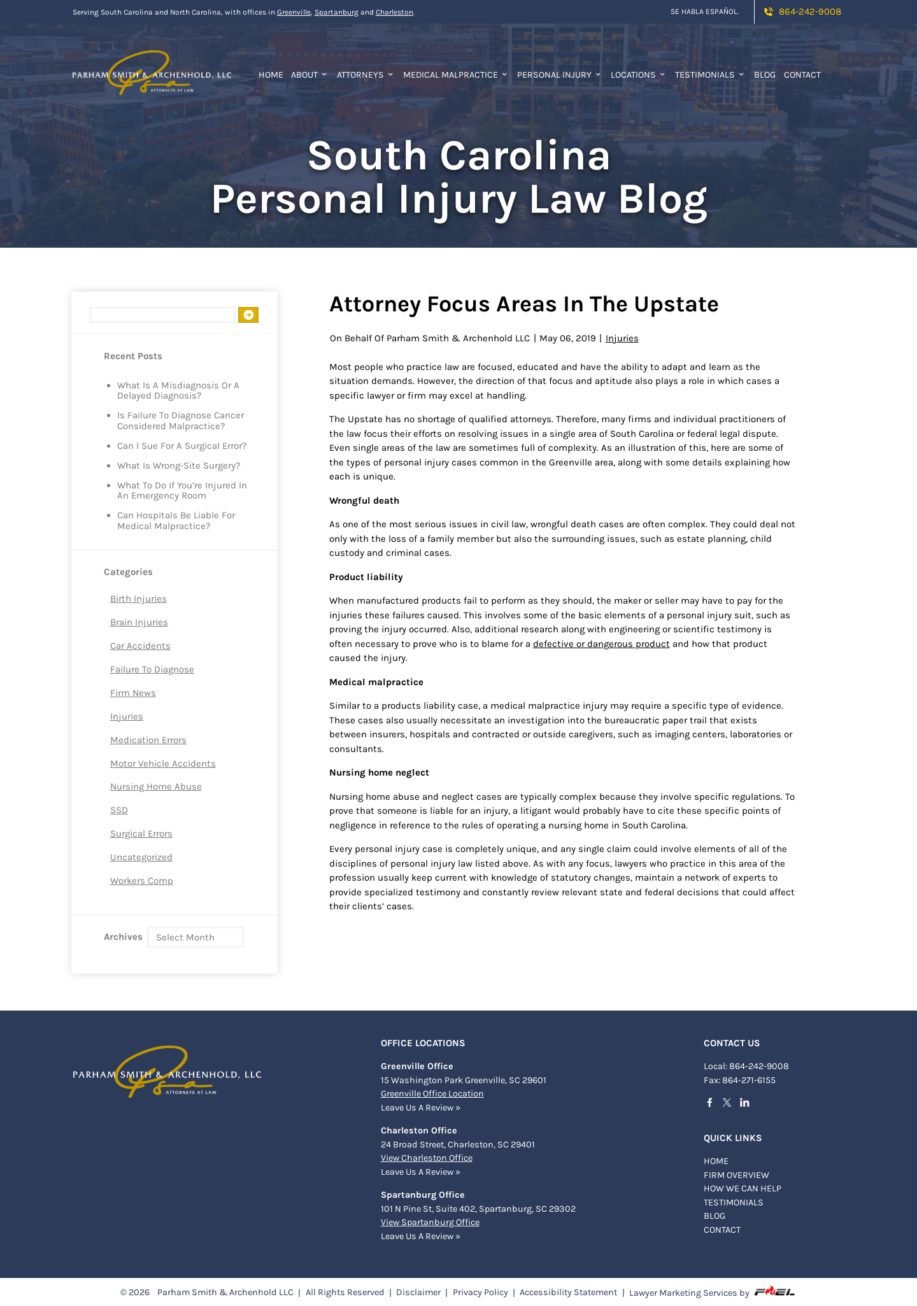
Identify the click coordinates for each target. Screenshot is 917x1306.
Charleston (394, 12)
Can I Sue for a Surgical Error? (181, 446)
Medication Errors (148, 740)
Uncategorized (141, 857)
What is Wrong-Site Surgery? (178, 465)
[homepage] (152, 65)
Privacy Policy (480, 1291)
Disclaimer (418, 1291)
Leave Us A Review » (420, 1106)
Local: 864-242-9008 (746, 1065)
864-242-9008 (802, 11)
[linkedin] (748, 1103)
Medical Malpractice (456, 74)
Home (271, 74)
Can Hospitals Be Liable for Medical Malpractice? (176, 521)
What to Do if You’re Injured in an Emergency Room (182, 491)
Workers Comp (141, 880)
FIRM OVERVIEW (736, 1173)
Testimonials (710, 74)
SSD (119, 810)
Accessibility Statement (568, 1291)
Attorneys (366, 74)
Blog (765, 74)
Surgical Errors (141, 833)
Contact (802, 74)
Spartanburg (337, 12)
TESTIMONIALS (734, 1201)
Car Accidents (140, 645)
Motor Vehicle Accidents (163, 763)
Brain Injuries (139, 622)
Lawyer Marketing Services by (713, 1290)
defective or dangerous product (601, 643)
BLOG (714, 1214)
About (310, 74)
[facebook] (713, 1103)
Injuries (126, 716)
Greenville (294, 12)
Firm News (133, 693)
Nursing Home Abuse (156, 786)
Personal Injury (559, 74)
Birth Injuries (138, 598)
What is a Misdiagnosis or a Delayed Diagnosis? (178, 391)
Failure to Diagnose (152, 669)
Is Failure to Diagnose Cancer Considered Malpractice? (180, 421)
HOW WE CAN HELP (742, 1187)
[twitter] (731, 1104)
